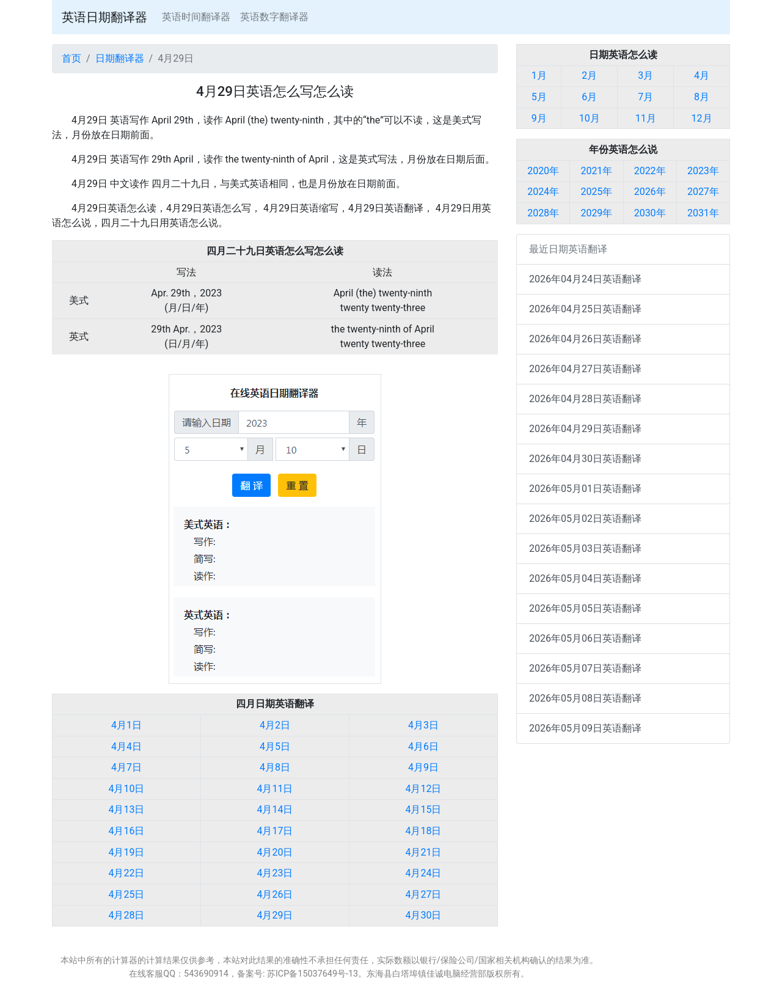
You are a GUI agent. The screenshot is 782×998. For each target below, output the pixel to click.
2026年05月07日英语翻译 (585, 668)
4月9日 (423, 767)
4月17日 (275, 831)
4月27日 (424, 894)
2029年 (596, 213)
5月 (539, 97)
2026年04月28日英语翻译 (585, 399)
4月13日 (127, 809)
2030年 (650, 213)
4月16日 (127, 831)
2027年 (703, 191)
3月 (645, 75)
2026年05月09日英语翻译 (585, 728)
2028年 (543, 213)
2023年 (703, 171)
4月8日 (275, 767)
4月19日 (127, 852)
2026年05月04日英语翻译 (585, 578)
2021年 (596, 171)
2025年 (596, 191)
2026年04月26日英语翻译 (585, 339)
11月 (645, 118)
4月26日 (275, 894)
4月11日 (275, 788)
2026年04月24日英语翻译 (585, 279)
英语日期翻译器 (104, 17)
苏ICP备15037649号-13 (312, 974)
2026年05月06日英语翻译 (585, 638)
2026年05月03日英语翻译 (585, 548)
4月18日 (424, 831)
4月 (701, 75)
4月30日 (424, 915)
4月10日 (127, 788)
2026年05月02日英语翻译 (585, 518)
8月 (701, 97)
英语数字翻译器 (274, 17)
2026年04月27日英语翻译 (585, 369)
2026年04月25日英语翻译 (585, 309)
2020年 (543, 171)
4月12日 (424, 788)
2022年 (650, 171)
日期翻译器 (119, 58)
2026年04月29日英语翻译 (585, 429)
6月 (589, 97)
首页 (71, 58)
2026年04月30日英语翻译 (585, 458)
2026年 (650, 191)
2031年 (703, 213)
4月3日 (423, 725)
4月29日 (275, 915)
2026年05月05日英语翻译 (585, 608)
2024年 (543, 191)
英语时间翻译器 (196, 17)
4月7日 (126, 767)
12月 (702, 118)
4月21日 (424, 852)
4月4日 (126, 746)
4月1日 (126, 725)
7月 (645, 97)
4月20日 (275, 852)
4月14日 (275, 809)
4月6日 (423, 746)
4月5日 (275, 746)
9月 (539, 118)
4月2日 (275, 725)
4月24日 (424, 873)
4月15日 (424, 809)
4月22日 (127, 873)
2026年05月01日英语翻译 (585, 488)
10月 (589, 118)
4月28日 (127, 915)
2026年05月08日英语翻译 (585, 698)
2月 (589, 75)
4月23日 (275, 873)
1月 (539, 75)
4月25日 (127, 894)
